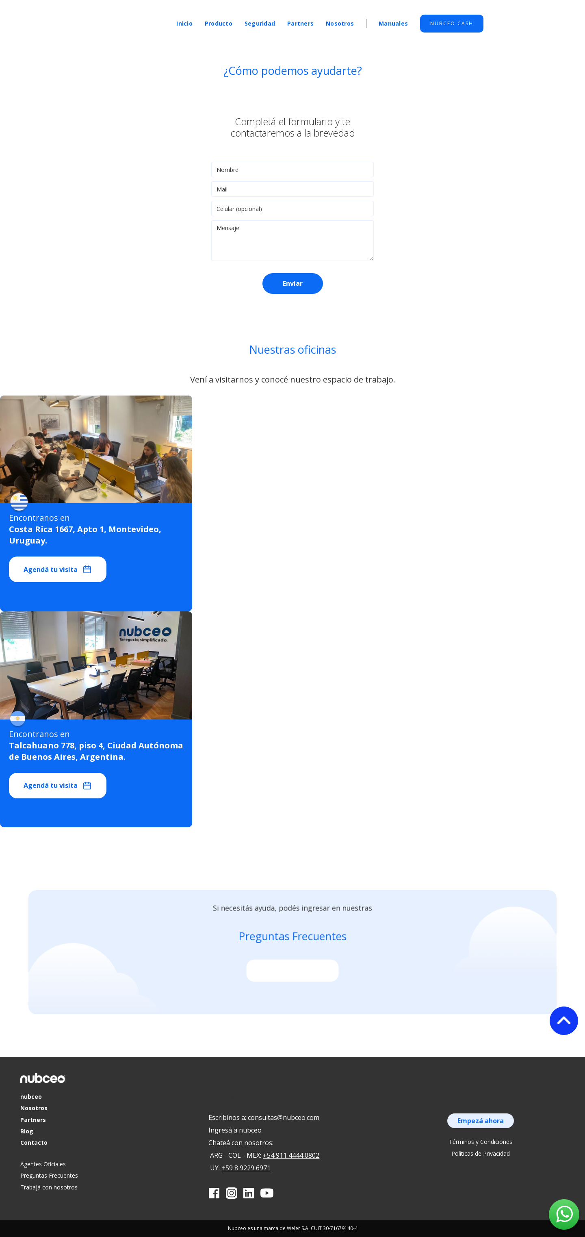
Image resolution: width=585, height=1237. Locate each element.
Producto (218, 23)
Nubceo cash (451, 23)
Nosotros (340, 23)
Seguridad (260, 23)
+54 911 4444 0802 (291, 1155)
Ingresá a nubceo (235, 1130)
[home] (123, 20)
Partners (300, 23)
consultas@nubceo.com (283, 1117)
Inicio (184, 23)
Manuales (393, 23)
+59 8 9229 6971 (246, 1167)
